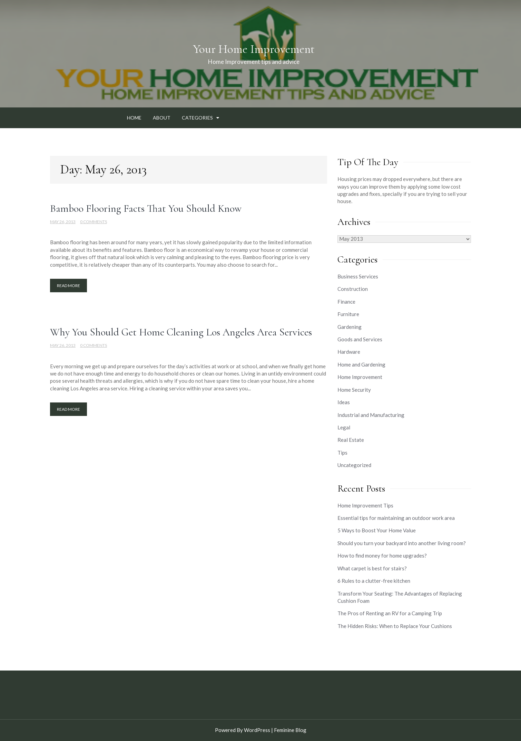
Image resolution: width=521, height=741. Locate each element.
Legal (343, 427)
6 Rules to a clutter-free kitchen (373, 581)
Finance (346, 301)
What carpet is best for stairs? (372, 568)
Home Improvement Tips (365, 505)
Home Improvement (359, 377)
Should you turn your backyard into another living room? (401, 543)
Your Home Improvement (254, 49)
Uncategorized (354, 465)
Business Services (357, 276)
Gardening (349, 327)
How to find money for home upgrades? (382, 555)
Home (134, 118)
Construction (352, 289)
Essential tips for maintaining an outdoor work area (396, 518)
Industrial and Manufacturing (370, 415)
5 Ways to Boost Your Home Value (376, 530)
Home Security (354, 390)
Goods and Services (359, 339)
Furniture (348, 314)
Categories (197, 118)
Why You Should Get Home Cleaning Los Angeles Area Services (181, 332)
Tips (342, 452)
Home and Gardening (361, 364)
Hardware (348, 352)
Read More (68, 285)
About (161, 118)
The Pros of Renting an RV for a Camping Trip (389, 613)
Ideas (343, 402)
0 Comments (93, 221)
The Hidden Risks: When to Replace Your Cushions (394, 626)
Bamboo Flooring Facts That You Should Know (146, 208)
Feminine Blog (290, 730)
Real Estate (350, 440)
